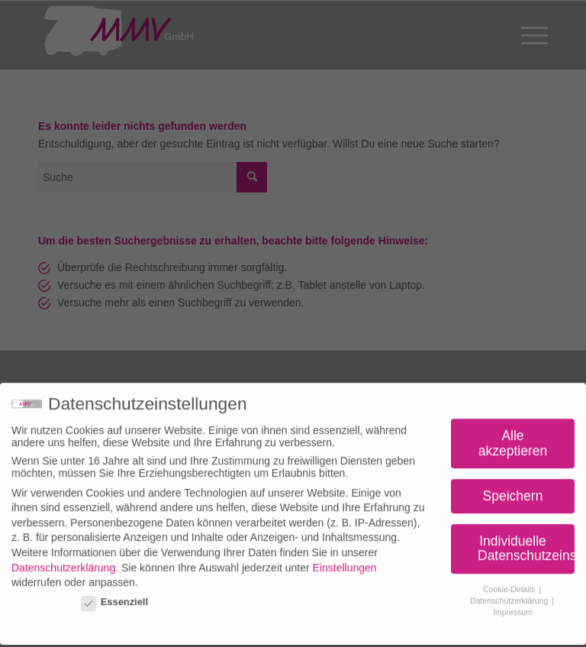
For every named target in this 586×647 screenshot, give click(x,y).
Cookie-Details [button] (510, 583)
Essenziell (114, 596)
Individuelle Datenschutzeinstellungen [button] (526, 543)
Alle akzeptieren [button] (512, 437)
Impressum (513, 606)
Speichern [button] (513, 490)
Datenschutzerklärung (63, 562)
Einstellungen (345, 562)
